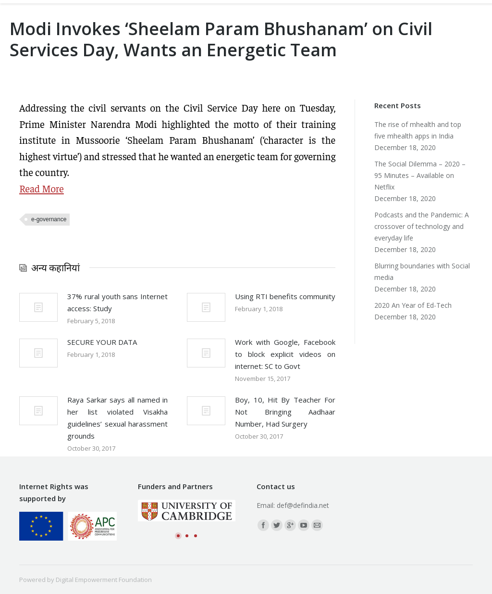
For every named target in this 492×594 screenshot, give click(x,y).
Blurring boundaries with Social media (422, 271)
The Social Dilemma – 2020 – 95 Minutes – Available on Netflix (420, 175)
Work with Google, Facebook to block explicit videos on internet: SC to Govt (285, 354)
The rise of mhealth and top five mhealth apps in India (417, 130)
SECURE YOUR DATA (102, 342)
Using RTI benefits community (285, 296)
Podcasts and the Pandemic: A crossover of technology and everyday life (421, 226)
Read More (41, 188)
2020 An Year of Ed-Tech (413, 305)
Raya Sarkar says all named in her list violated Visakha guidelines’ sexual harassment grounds (117, 418)
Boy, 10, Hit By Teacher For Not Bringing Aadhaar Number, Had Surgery (285, 412)
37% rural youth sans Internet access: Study (117, 302)
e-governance (48, 219)
